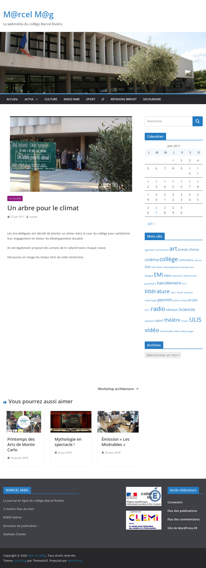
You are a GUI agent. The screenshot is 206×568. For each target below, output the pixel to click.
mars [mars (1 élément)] (173, 292)
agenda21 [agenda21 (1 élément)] (150, 250)
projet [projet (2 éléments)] (192, 300)
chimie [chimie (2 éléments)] (194, 249)
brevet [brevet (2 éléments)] (183, 249)
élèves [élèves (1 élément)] (177, 331)
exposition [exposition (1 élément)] (177, 275)
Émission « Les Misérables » (115, 441)
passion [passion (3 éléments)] (165, 299)
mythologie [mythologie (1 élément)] (151, 300)
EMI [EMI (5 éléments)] (158, 274)
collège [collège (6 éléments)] (168, 259)
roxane (33, 216)
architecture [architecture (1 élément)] (162, 250)
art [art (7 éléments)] (173, 248)
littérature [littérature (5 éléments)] (157, 291)
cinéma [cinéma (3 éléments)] (152, 259)
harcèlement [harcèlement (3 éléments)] (169, 283)
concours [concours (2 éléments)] (186, 260)
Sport (90, 99)
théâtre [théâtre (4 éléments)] (172, 320)
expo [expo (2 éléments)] (167, 275)
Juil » (151, 224)
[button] (36, 99)
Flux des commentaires (184, 519)
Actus (29, 99)
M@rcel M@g (28, 14)
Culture (51, 99)
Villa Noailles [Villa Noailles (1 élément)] (166, 331)
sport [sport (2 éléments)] (159, 320)
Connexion (175, 502)
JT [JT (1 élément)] (185, 283)
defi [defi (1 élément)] (153, 267)
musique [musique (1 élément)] (188, 292)
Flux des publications (182, 511)
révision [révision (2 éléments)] (172, 309)
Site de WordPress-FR (182, 528)
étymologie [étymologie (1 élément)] (187, 331)
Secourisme (152, 99)
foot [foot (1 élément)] (194, 275)
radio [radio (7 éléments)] (158, 309)
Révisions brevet (124, 99)
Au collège (15, 198)
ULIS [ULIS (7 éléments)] (195, 319)
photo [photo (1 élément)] (176, 300)
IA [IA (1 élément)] (183, 283)
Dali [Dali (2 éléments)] (148, 267)
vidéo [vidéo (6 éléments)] (152, 330)
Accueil (12, 99)
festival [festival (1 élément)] (188, 275)
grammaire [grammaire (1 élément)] (150, 283)
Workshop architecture (118, 389)
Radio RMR (72, 99)
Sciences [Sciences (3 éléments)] (187, 309)
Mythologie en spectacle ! (68, 441)
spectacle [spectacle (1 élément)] (149, 320)
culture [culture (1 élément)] (198, 260)
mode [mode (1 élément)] (180, 292)
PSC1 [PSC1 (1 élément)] (147, 310)
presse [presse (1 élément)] (183, 300)
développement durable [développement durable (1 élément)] (176, 267)
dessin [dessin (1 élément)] (159, 267)
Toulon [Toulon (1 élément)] (184, 320)
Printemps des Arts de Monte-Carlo (21, 444)
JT (103, 99)
